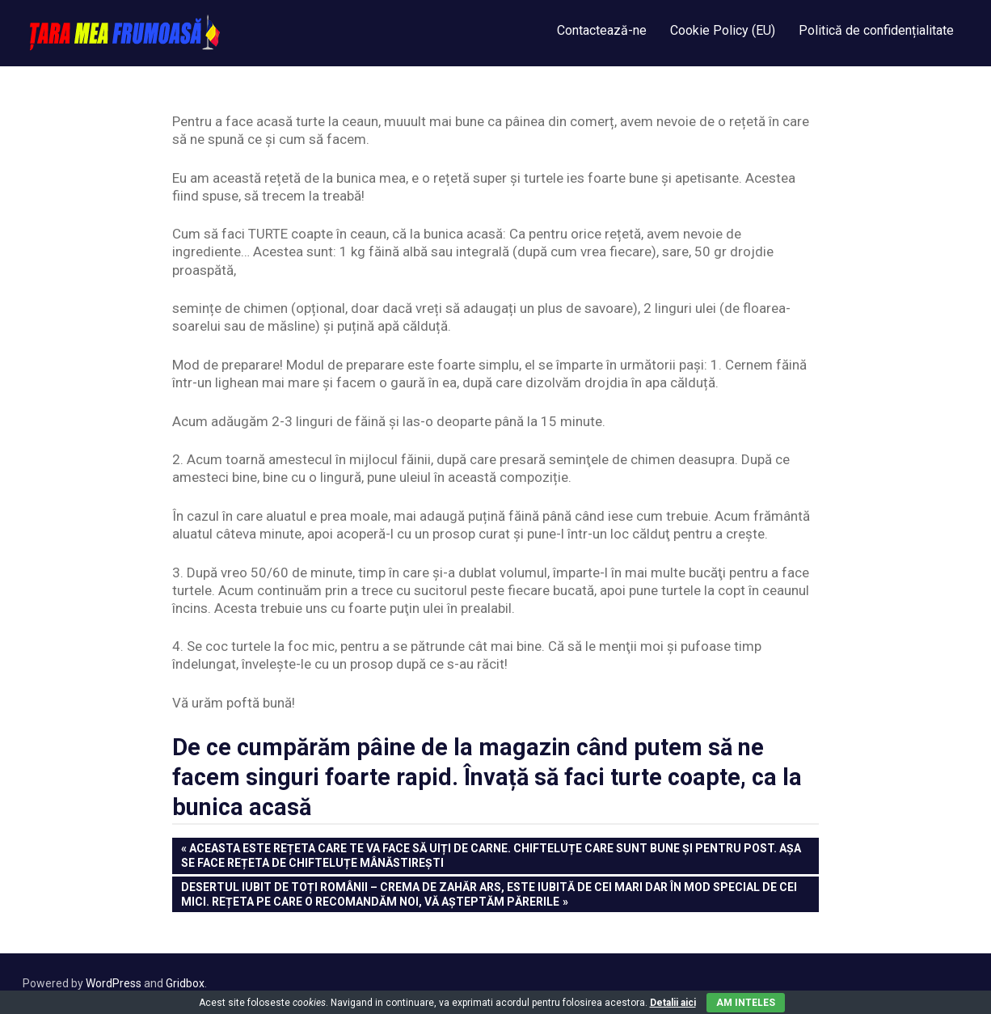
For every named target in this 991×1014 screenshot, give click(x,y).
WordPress (113, 983)
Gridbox (185, 983)
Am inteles (745, 1002)
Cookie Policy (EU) (722, 30)
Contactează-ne (602, 30)
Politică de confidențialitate (876, 30)
